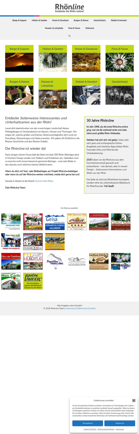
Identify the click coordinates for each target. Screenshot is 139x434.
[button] (134, 400)
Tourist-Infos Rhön (44, 181)
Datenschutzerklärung (106, 429)
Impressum (120, 429)
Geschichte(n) (100, 20)
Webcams (89, 28)
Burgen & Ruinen (81, 20)
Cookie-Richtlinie (89, 429)
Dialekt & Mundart (119, 20)
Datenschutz (82, 308)
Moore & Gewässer (60, 20)
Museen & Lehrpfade (54, 28)
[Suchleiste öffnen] (69, 36)
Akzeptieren (88, 423)
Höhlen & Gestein (39, 20)
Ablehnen (119, 423)
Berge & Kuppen (19, 20)
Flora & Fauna (74, 28)
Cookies (92, 308)
